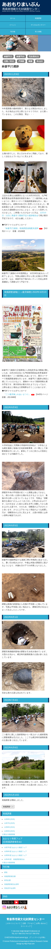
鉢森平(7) (8, 56)
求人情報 (38, 32)
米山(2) (40, 61)
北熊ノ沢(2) (9, 61)
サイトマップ (26, 926)
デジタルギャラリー (38, 25)
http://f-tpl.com (29, 944)
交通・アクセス (28, 923)
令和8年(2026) (9, 819)
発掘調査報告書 (10, 876)
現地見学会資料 (10, 888)
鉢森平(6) (20, 56)
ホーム (12, 18)
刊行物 (12, 32)
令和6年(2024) (9, 827)
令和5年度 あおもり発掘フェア (15, 855)
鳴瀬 (30, 61)
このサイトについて (12, 923)
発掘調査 (38, 18)
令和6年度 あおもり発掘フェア (15, 851)
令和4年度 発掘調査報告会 (14, 859)
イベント (12, 25)
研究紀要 (7, 880)
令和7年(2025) (9, 823)
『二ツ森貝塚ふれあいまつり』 (17, 394)
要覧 (5, 872)
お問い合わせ (41, 923)
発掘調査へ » (8, 807)
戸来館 (21, 61)
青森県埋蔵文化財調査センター (26, 919)
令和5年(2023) (9, 831)
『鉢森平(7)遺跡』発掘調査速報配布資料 (21, 228)
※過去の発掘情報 (8, 834)
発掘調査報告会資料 (11, 884)
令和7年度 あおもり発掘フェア (15, 847)
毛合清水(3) (34, 56)
